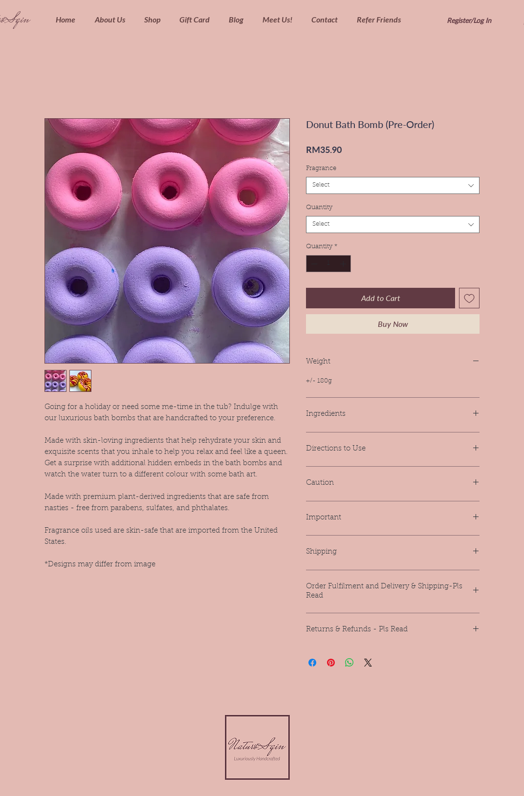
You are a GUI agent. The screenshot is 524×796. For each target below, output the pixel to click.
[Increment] (344, 264)
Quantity (319, 207)
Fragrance (321, 168)
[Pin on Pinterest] (331, 662)
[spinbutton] (328, 264)
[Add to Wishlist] (469, 298)
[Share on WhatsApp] (349, 662)
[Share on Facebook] (312, 662)
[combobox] (393, 185)
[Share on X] (368, 662)
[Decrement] (313, 264)
